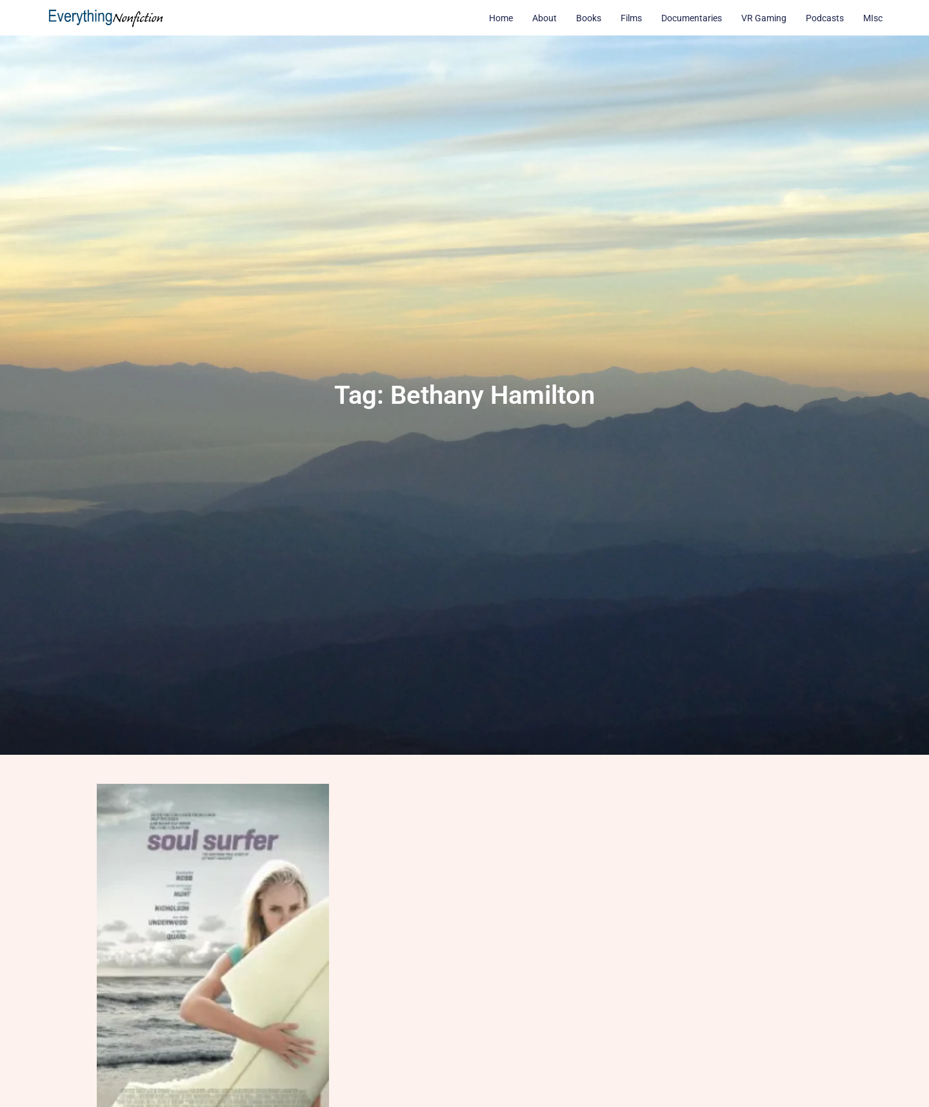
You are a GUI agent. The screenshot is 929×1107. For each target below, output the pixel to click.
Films (631, 18)
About (544, 18)
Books (588, 18)
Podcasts (825, 18)
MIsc (873, 18)
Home (501, 18)
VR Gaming (763, 18)
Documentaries (691, 18)
